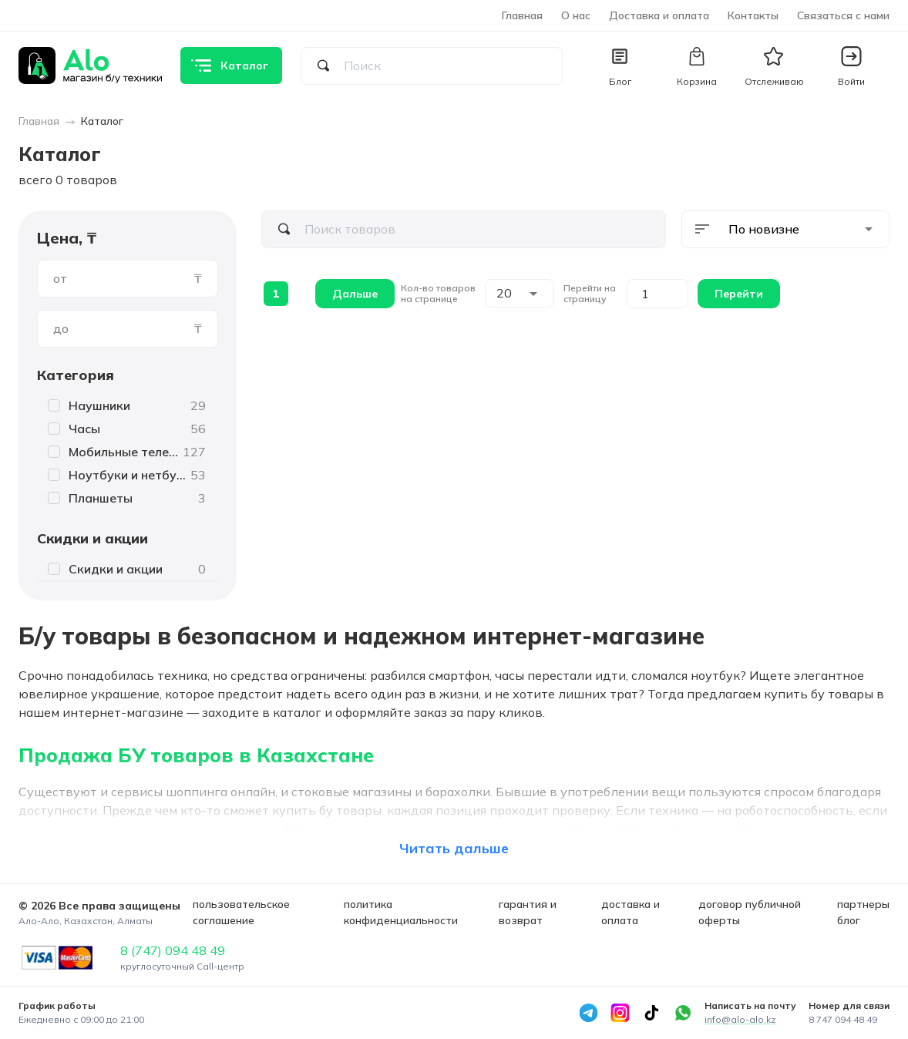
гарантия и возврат (528, 912)
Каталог (102, 121)
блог (848, 920)
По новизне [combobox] (763, 229)
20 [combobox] (504, 293)
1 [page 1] (276, 293)
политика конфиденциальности (401, 912)
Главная (522, 15)
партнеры (863, 904)
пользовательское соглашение (241, 912)
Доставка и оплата (659, 15)
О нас (575, 15)
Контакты (753, 15)
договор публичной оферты (749, 912)
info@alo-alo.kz (740, 1019)
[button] (851, 65)
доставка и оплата (630, 912)
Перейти (738, 294)
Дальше (355, 294)
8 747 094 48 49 (843, 1019)
